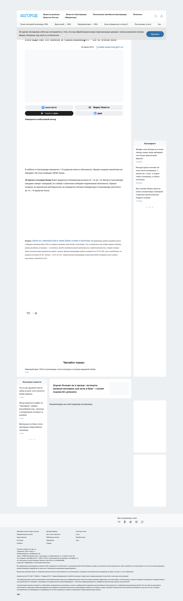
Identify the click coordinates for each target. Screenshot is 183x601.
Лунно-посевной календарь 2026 (34, 24)
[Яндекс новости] (99, 107)
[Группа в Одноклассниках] (125, 522)
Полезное (137, 14)
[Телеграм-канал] (131, 522)
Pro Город (20, 540)
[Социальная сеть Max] (99, 113)
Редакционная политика (25, 534)
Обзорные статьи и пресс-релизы (28, 531)
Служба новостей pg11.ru (109, 47)
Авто (77, 540)
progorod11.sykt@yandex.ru (26, 562)
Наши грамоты (22, 537)
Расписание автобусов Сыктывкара (110, 14)
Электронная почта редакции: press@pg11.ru (63, 558)
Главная (48, 543)
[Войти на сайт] (161, 16)
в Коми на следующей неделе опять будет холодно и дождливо (61, 241)
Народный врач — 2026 (88, 24)
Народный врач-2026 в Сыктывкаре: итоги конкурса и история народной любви (74, 371)
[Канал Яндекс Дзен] (49, 113)
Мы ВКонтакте (80, 537)
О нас (77, 534)
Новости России (50, 17)
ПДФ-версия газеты (52, 537)
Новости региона (51, 14)
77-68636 (36, 576)
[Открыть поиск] (155, 16)
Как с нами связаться (53, 534)
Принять (155, 34)
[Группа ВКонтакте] (49, 107)
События (20, 543)
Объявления (70, 17)
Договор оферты (51, 531)
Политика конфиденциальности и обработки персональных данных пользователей (102, 582)
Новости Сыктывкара (76, 14)
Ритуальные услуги (143, 24)
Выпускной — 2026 (63, 24)
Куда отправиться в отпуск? (116, 24)
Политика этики (81, 531)
